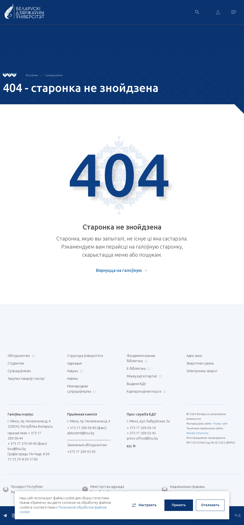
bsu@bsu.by (17, 449)
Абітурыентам (20, 356)
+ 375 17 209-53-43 (141, 433)
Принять (179, 505)
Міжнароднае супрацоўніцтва (81, 388)
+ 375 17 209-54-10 (141, 428)
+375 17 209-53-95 (81, 452)
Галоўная (31, 75)
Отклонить (210, 505)
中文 (237, 515)
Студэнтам (16, 363)
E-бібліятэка (138, 368)
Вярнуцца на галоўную (119, 270)
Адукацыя (74, 363)
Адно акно (194, 356)
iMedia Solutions (197, 433)
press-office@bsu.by (142, 438)
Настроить (144, 505)
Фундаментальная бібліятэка (141, 358)
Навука (74, 371)
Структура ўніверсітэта (85, 356)
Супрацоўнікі (54, 75)
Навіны (72, 378)
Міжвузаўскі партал (144, 376)
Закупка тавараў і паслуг (26, 378)
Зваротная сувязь (200, 363)
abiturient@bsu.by (80, 433)
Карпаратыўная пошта (146, 391)
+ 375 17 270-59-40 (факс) (27, 443)
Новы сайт (221, 423)
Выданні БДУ (136, 384)
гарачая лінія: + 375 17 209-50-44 (24, 435)
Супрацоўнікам (19, 371)
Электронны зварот (202, 371)
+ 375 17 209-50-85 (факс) (87, 428)
